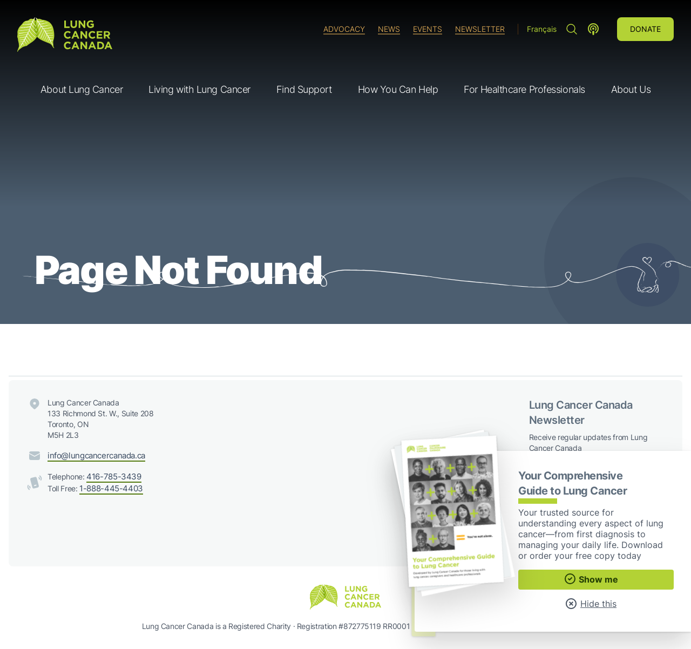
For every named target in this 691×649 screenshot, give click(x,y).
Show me (591, 578)
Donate (645, 28)
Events (427, 28)
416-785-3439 (112, 476)
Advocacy (344, 28)
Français (542, 28)
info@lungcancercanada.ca (94, 455)
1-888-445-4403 (109, 486)
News (389, 28)
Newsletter (480, 28)
